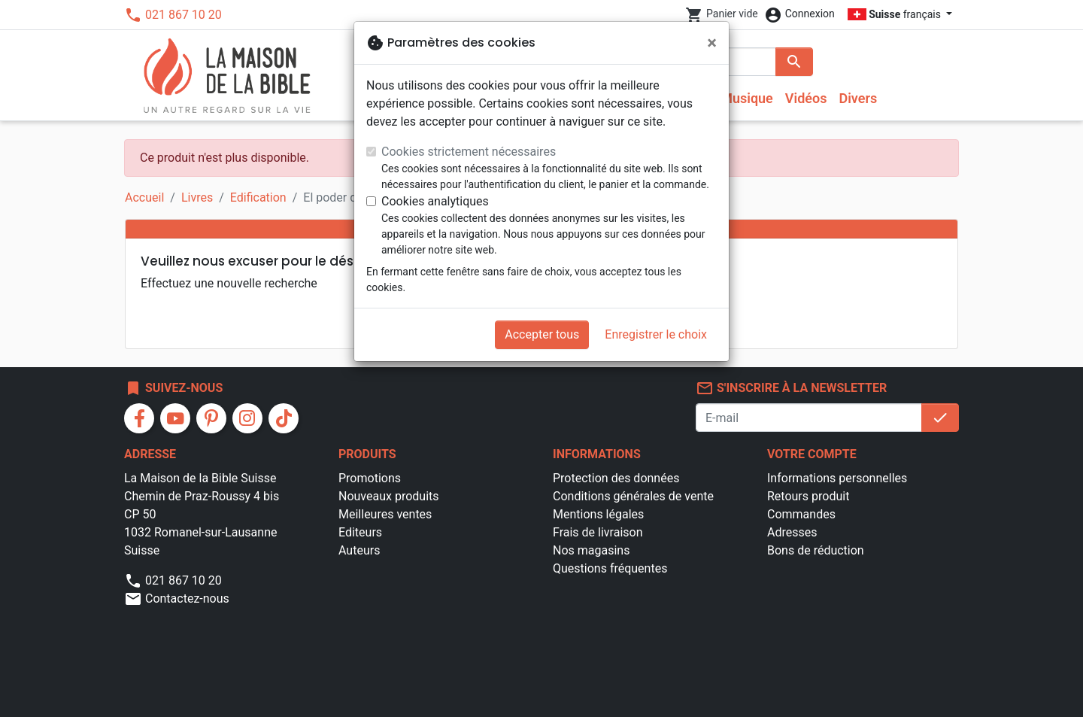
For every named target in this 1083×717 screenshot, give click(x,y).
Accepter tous (542, 334)
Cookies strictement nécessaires (468, 151)
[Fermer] (712, 43)
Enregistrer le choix (656, 334)
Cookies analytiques (435, 201)
